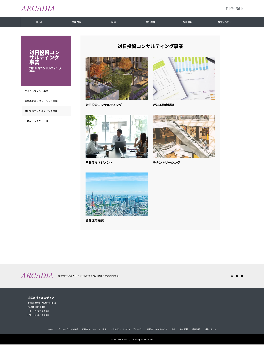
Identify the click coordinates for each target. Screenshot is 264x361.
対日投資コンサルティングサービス (127, 329)
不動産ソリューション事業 (94, 329)
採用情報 (187, 22)
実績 (113, 22)
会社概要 (150, 22)
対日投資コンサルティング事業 (42, 111)
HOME (39, 22)
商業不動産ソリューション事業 (42, 101)
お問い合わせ (225, 22)
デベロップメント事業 (38, 91)
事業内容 (76, 22)
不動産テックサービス (38, 121)
